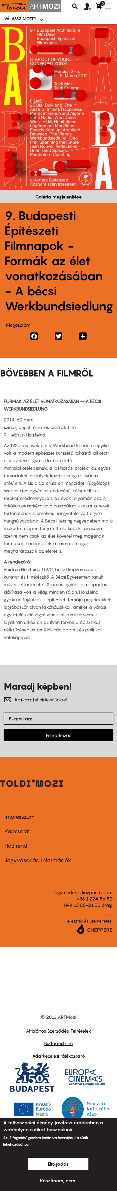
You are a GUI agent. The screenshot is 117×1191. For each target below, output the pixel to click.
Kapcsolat (17, 831)
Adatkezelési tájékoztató (58, 1056)
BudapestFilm (58, 1043)
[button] (90, 7)
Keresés (75, 6)
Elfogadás (58, 1164)
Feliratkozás (58, 735)
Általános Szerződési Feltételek (58, 1031)
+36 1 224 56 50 (94, 898)
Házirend (16, 846)
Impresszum (20, 817)
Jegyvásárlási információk (38, 860)
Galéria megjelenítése (58, 196)
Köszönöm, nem (57, 1180)
